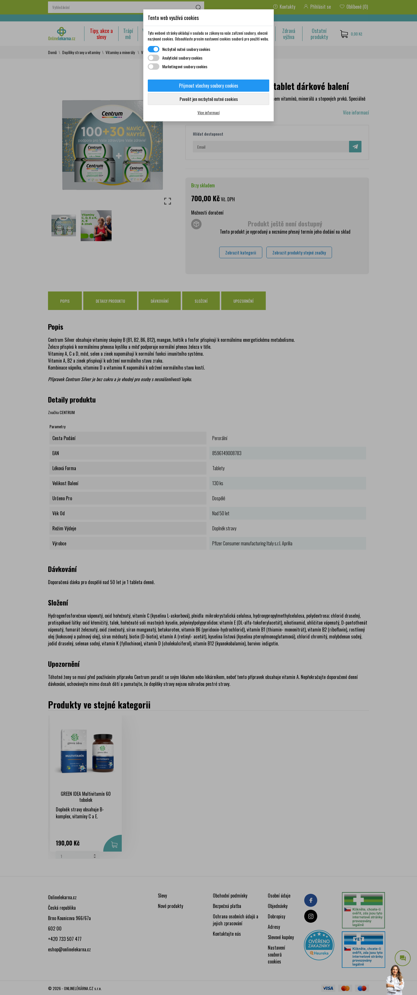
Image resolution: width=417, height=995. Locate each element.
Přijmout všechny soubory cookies (208, 85)
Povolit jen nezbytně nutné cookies (209, 99)
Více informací (208, 112)
